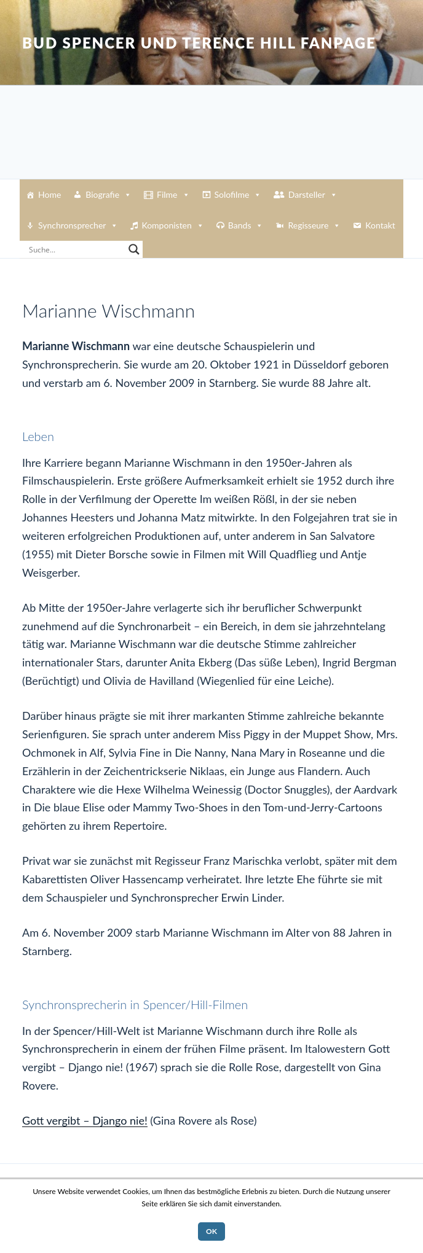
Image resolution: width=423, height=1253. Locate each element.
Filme (173, 194)
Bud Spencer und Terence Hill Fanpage (199, 43)
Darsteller (313, 194)
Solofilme (238, 194)
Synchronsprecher (78, 225)
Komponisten (172, 225)
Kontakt (380, 225)
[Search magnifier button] (134, 249)
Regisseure (314, 225)
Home (49, 194)
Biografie (108, 194)
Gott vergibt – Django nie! (85, 1120)
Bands (246, 225)
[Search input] (75, 249)
